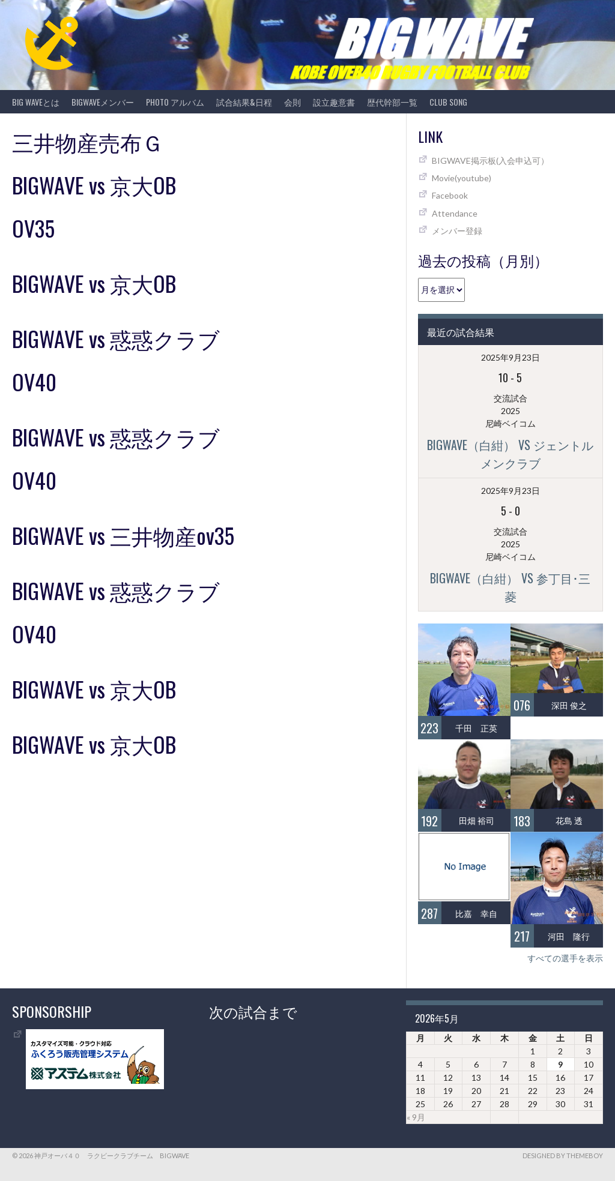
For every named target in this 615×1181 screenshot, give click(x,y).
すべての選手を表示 (565, 958)
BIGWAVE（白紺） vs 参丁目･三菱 (510, 587)
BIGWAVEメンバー (102, 101)
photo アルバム (175, 101)
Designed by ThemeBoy (563, 1155)
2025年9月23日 (510, 357)
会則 (292, 101)
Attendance (454, 213)
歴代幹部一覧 (392, 101)
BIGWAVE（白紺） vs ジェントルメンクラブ (510, 454)
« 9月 (416, 1117)
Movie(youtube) (461, 178)
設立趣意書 (334, 101)
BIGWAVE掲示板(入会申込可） (490, 160)
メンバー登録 (457, 231)
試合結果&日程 (244, 101)
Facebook (450, 195)
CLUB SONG (448, 101)
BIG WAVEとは (35, 101)
